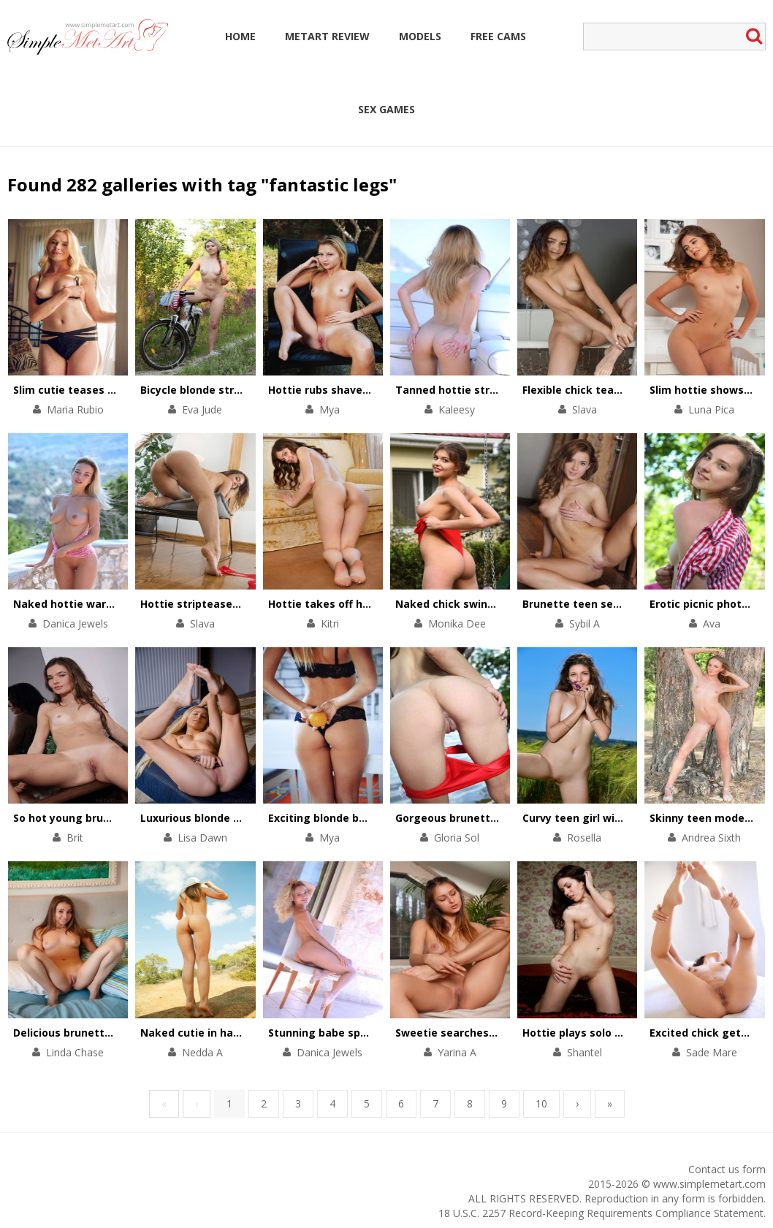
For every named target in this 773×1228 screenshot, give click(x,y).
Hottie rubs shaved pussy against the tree (380, 390)
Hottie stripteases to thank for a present (250, 604)
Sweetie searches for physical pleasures (502, 1033)
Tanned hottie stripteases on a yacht (494, 390)
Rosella (584, 837)
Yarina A (457, 1052)
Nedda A (202, 1052)
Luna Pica (711, 409)
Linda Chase (75, 1052)
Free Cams (498, 36)
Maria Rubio (75, 409)
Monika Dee (457, 623)
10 (541, 1103)
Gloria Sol (456, 837)
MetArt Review (327, 36)
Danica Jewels (75, 623)
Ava (711, 623)
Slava (584, 409)
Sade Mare (711, 1052)
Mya (329, 409)
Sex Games (386, 109)
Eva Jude (202, 409)
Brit (74, 837)
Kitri (330, 623)
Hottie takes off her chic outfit (349, 604)
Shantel (584, 1052)
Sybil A (584, 623)
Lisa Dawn (202, 837)
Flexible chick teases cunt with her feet (627, 390)
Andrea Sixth (711, 837)
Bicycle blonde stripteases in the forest (245, 390)
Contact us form (727, 1169)
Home (240, 36)
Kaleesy (456, 409)
